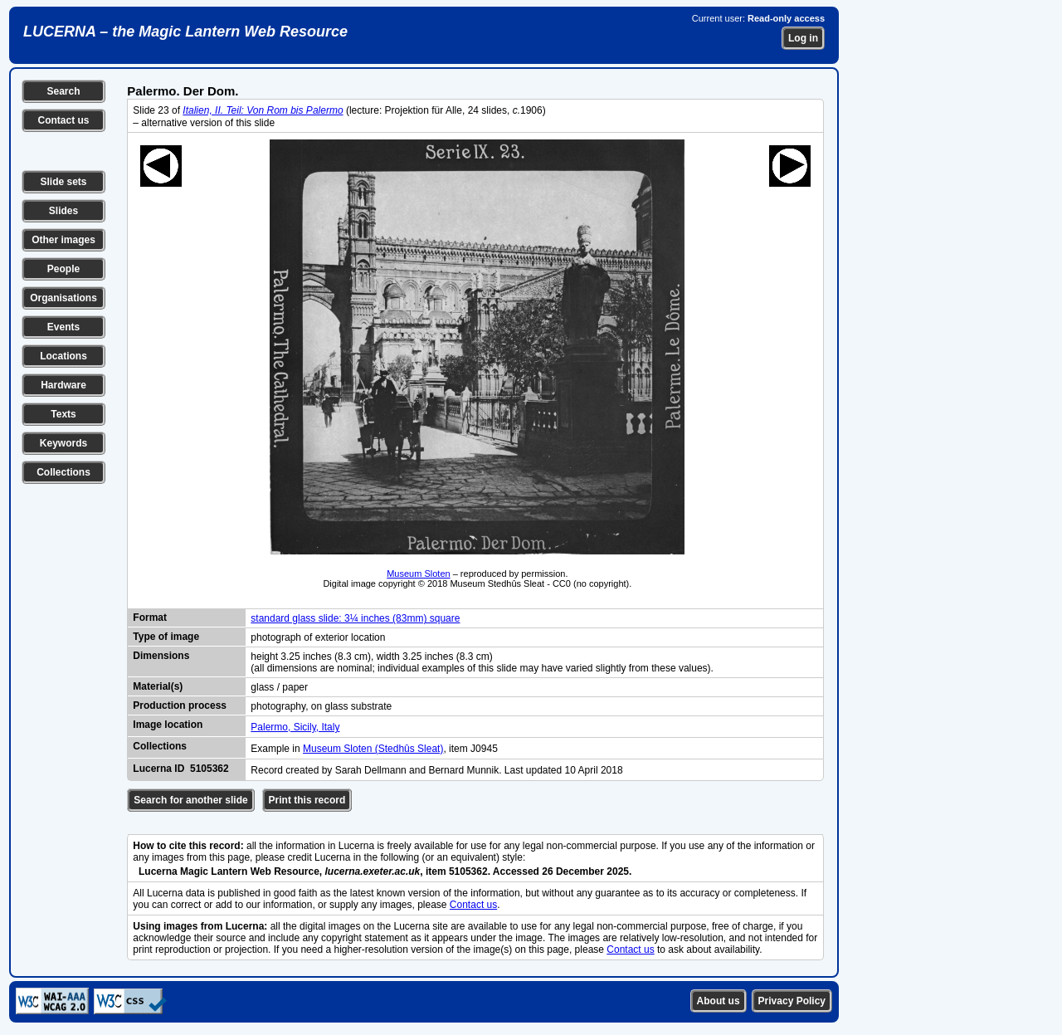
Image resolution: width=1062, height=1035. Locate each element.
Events (63, 327)
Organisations (63, 298)
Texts (63, 414)
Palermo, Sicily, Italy (295, 727)
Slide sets (63, 182)
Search (63, 91)
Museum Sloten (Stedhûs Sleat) (373, 748)
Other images (63, 240)
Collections (63, 472)
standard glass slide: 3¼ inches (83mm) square (355, 618)
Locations (63, 356)
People (63, 269)
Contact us (63, 120)
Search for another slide (190, 800)
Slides (63, 211)
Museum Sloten (418, 574)
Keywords (63, 443)
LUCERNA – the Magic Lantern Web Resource (185, 31)
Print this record (307, 800)
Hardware (63, 385)
